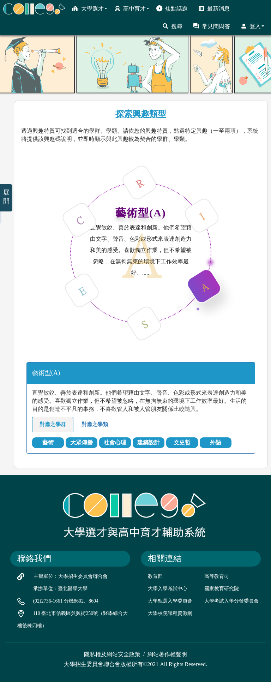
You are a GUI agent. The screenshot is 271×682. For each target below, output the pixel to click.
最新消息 (214, 8)
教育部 (155, 576)
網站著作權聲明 (167, 654)
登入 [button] (252, 26)
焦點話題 (172, 8)
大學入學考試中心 (167, 588)
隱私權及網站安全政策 (112, 654)
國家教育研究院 (221, 588)
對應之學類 (95, 424)
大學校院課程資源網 (170, 613)
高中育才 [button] (131, 8)
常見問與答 (211, 26)
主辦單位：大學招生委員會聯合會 (71, 576)
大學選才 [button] (89, 8)
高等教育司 (216, 576)
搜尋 (172, 26)
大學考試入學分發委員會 (231, 601)
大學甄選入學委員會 (170, 601)
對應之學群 (53, 424)
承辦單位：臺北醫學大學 (60, 588)
